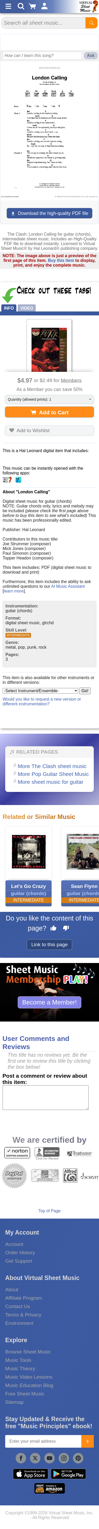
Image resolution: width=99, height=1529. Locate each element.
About (11, 1289)
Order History (20, 1252)
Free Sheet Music (24, 1393)
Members (71, 380)
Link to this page (49, 944)
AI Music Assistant (68, 586)
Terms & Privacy (23, 1315)
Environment (19, 1323)
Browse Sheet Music (28, 1352)
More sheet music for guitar (50, 782)
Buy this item (61, 260)
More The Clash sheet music (52, 766)
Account (14, 1244)
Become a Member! (49, 1002)
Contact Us (17, 1306)
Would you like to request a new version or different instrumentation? (42, 701)
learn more (13, 591)
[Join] (87, 1441)
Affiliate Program (23, 1298)
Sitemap (14, 1402)
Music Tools (18, 1360)
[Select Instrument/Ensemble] (40, 691)
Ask (91, 55)
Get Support (18, 1261)
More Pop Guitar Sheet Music (53, 774)
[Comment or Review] (46, 1097)
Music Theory (20, 1368)
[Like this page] (53, 929)
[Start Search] (91, 22)
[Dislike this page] (66, 929)
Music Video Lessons (28, 1377)
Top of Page (49, 1211)
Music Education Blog (29, 1385)
